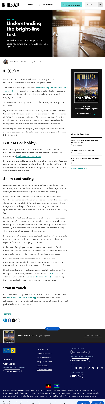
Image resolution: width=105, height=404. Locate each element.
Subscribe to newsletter (72, 5)
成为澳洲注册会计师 (44, 370)
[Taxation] (10, 19)
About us (8, 359)
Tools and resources (44, 357)
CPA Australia (53, 273)
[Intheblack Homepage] (10, 5)
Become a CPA (42, 349)
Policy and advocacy (44, 362)
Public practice (42, 366)
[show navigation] (28, 5)
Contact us (9, 364)
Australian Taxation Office (38, 277)
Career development (44, 353)
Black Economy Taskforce (28, 156)
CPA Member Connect (12, 371)
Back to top (52, 329)
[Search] (91, 4)
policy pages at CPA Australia (20, 297)
